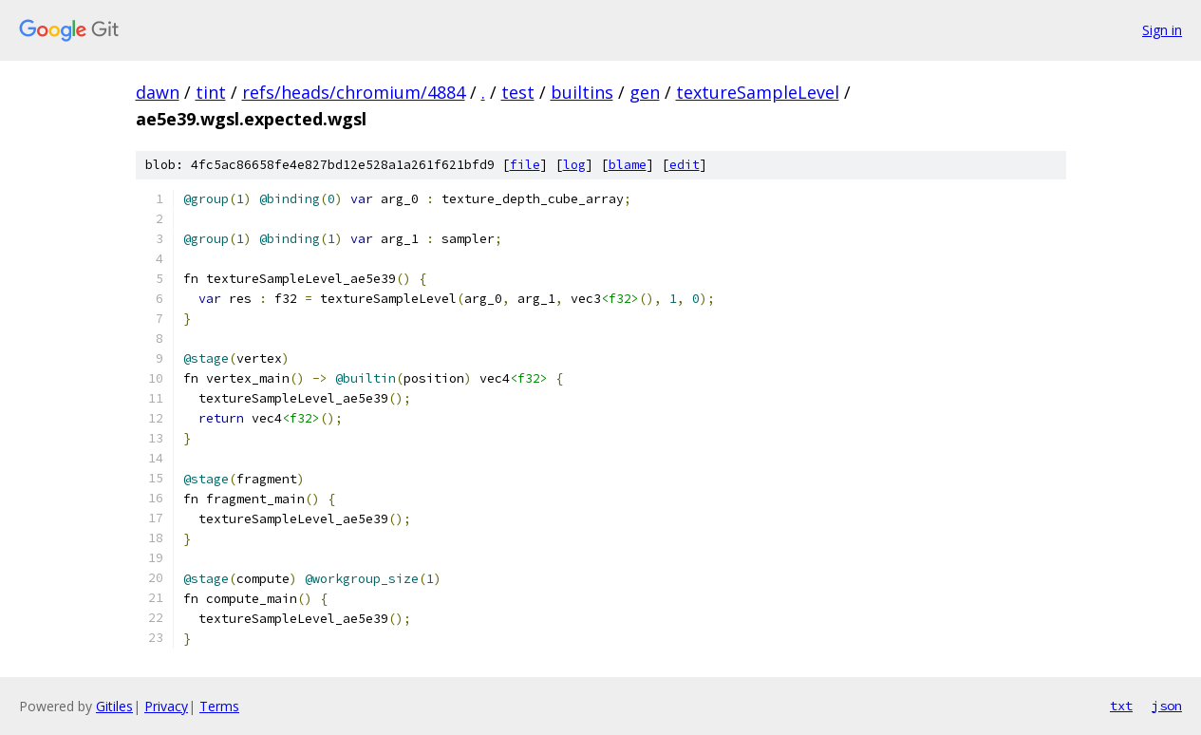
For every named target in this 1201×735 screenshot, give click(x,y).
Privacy (166, 706)
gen (644, 92)
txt (1121, 705)
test (518, 92)
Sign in (1162, 30)
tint (211, 92)
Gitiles (114, 706)
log (574, 165)
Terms (219, 706)
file (525, 165)
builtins (582, 92)
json (1167, 705)
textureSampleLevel (757, 92)
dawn (157, 92)
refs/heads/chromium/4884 (353, 92)
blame (628, 165)
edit (684, 165)
